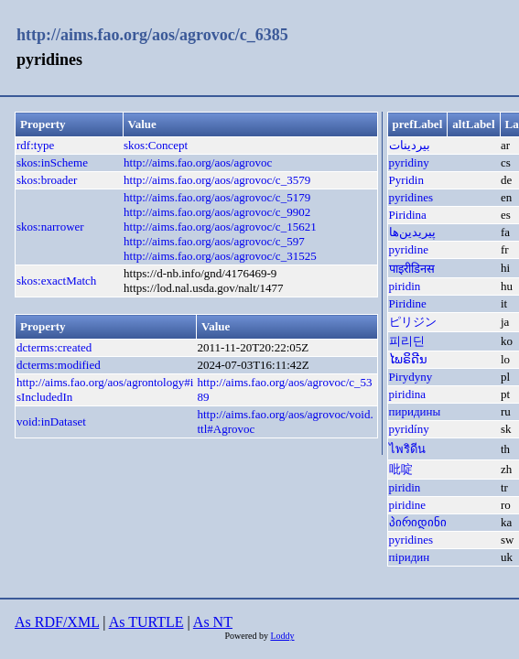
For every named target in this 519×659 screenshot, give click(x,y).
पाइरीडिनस (412, 268)
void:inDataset (51, 421)
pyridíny (409, 429)
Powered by (247, 636)
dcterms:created (54, 347)
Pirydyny (411, 377)
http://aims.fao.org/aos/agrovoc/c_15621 (220, 226)
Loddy (282, 636)
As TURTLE (146, 622)
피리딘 (407, 341)
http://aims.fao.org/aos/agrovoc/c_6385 (152, 35)
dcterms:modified (58, 365)
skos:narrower (50, 226)
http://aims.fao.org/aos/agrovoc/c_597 (214, 241)
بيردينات (409, 145)
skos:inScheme (52, 162)
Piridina (408, 214)
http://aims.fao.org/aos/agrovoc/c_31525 (220, 256)
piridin (405, 286)
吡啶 (401, 469)
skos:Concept (156, 145)
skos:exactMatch (56, 280)
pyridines (411, 197)
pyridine (408, 249)
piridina (407, 394)
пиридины (415, 411)
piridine (407, 505)
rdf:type (35, 145)
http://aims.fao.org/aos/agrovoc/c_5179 (217, 197)
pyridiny (409, 162)
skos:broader (46, 180)
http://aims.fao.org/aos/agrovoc (198, 162)
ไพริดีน (407, 449)
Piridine (408, 303)
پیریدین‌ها (412, 232)
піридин (409, 557)
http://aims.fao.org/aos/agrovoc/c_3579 (217, 180)
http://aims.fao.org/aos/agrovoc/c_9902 (217, 212)
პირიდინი (418, 522)
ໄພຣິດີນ (408, 359)
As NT (212, 622)
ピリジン (413, 322)
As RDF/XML (57, 622)
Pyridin (406, 180)
